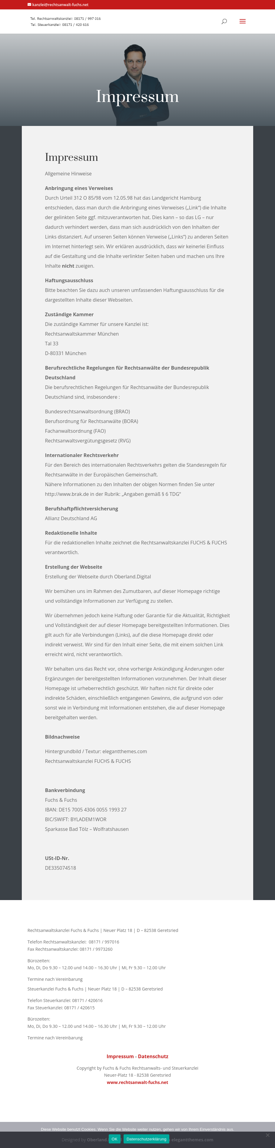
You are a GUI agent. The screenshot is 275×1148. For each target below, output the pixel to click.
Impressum (120, 1056)
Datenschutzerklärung (146, 1139)
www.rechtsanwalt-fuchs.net (137, 1082)
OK (115, 1139)
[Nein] (267, 1135)
